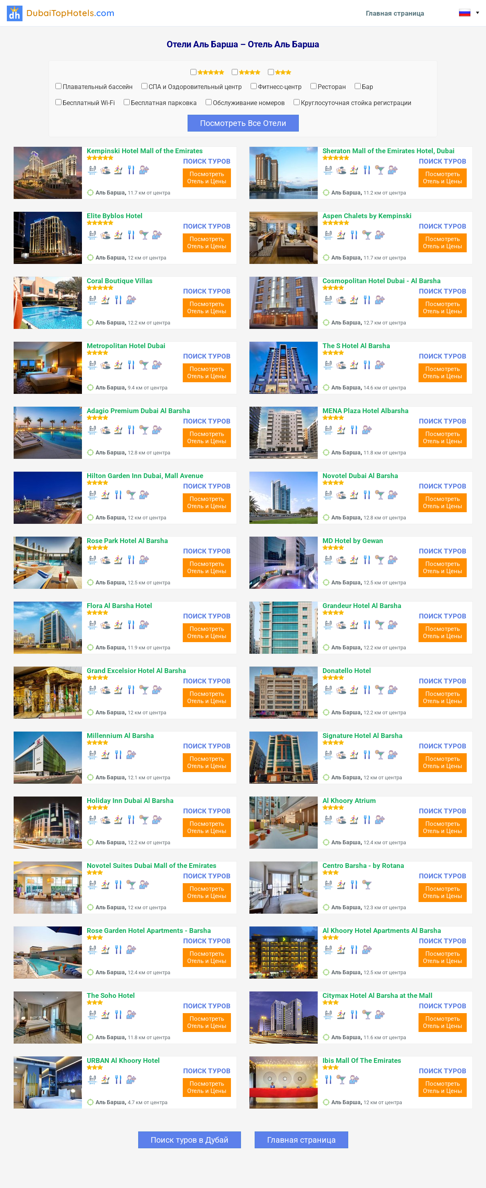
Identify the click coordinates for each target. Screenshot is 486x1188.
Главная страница (395, 13)
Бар (367, 87)
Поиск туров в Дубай (190, 1140)
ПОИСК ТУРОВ (207, 161)
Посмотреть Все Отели (243, 123)
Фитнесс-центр (280, 87)
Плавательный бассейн (98, 87)
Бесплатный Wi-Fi (89, 103)
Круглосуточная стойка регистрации (356, 103)
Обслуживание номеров (249, 103)
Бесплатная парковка (164, 103)
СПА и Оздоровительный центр (195, 87)
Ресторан (332, 87)
